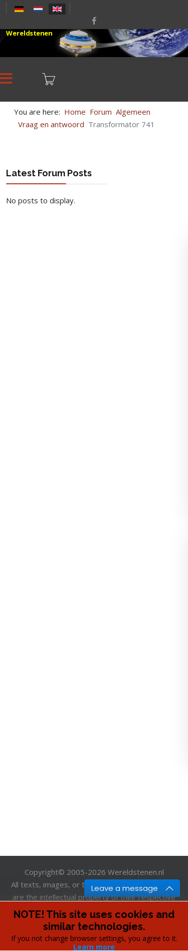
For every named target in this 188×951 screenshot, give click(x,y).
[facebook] (94, 21)
